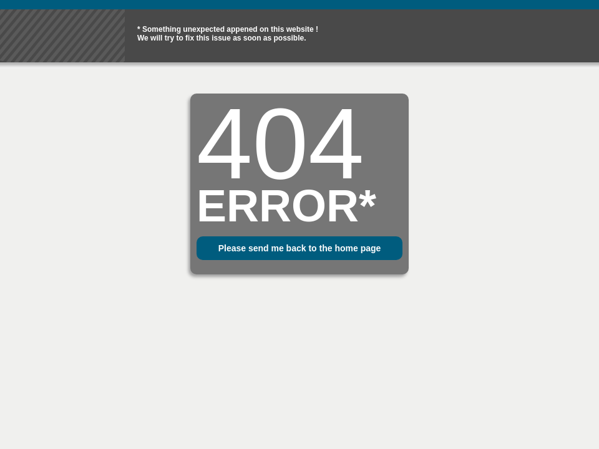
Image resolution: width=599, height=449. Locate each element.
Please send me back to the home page (299, 248)
